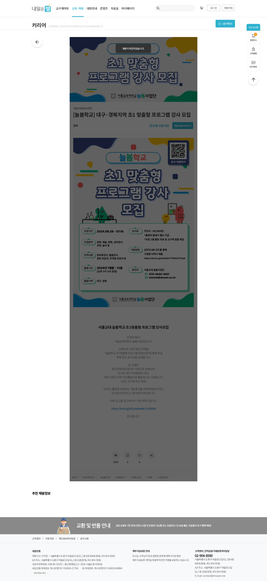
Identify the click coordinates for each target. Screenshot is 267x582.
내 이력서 (253, 64)
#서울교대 (162, 478)
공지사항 (84, 539)
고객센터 (253, 51)
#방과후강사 (89, 478)
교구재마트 (62, 8)
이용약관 (49, 539)
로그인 (213, 8)
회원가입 (228, 8)
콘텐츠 (104, 8)
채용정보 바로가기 (182, 126)
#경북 (149, 478)
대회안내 (92, 8)
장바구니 (253, 37)
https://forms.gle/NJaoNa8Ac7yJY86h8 (133, 409)
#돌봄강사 (120, 478)
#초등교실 (136, 478)
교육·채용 (78, 8)
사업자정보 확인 (39, 573)
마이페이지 (127, 8)
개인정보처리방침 (67, 539)
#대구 (74, 478)
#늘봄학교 (105, 478)
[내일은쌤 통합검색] (175, 8)
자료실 (115, 8)
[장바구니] (201, 8)
